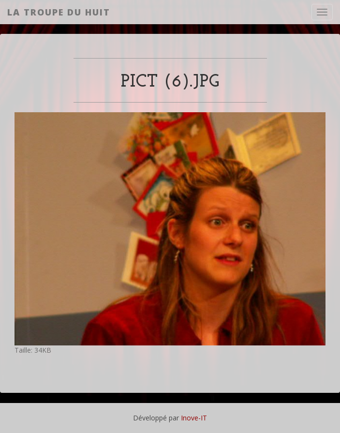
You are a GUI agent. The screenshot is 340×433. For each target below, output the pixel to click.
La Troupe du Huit (58, 12)
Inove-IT (194, 417)
